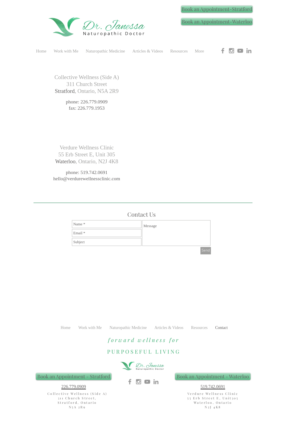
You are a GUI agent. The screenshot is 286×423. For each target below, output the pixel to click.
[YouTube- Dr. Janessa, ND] (240, 50)
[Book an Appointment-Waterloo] (216, 21)
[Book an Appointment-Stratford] (216, 9)
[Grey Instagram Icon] (231, 50)
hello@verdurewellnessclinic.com (86, 178)
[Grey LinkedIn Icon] (248, 50)
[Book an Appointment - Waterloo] (212, 376)
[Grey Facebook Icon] (222, 50)
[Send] (205, 250)
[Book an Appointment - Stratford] (73, 376)
